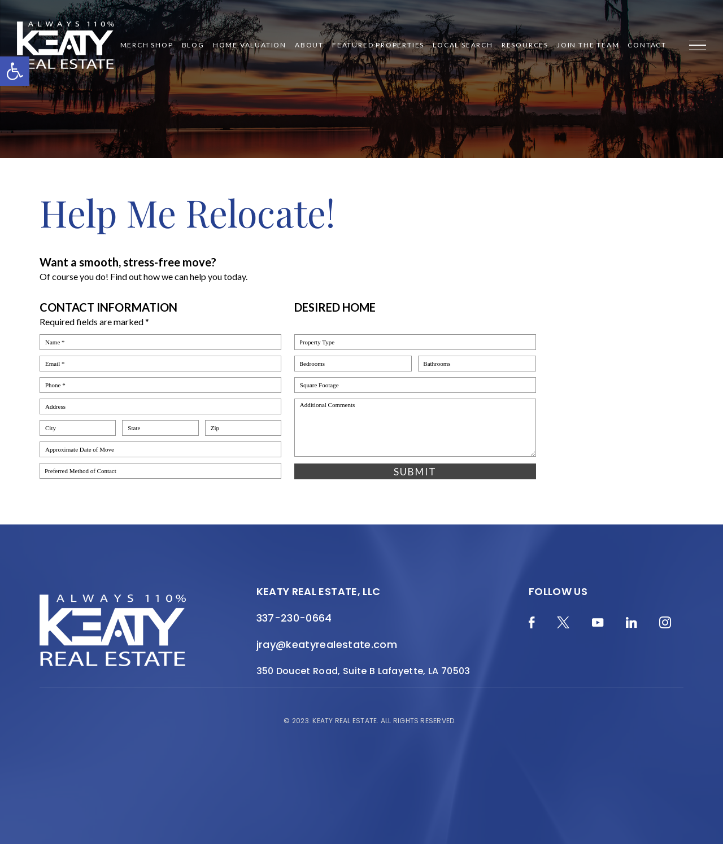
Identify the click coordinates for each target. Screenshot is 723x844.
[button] (14, 71)
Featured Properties (378, 45)
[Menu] (697, 45)
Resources (525, 45)
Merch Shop (146, 45)
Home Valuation (249, 45)
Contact (647, 45)
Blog (193, 45)
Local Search (463, 45)
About (309, 45)
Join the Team (588, 45)
